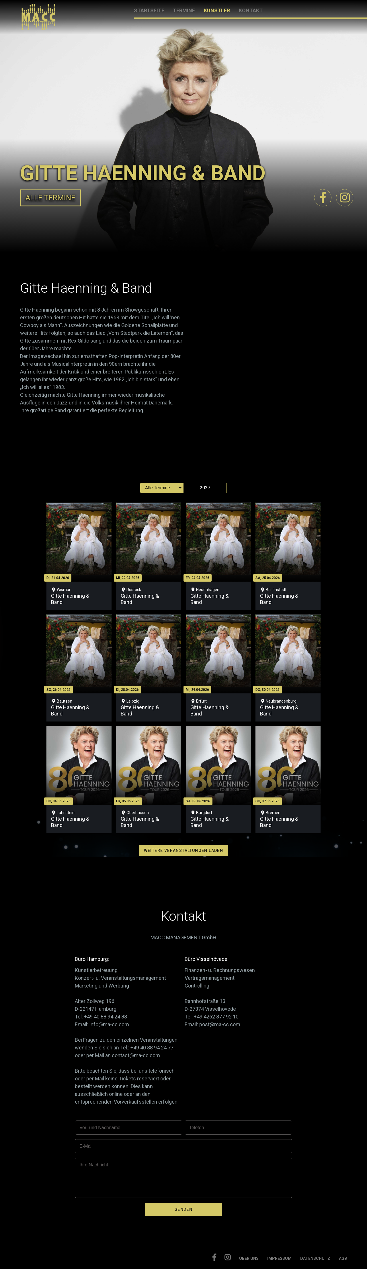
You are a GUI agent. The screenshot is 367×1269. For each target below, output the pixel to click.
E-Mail (85, 1146)
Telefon (196, 1127)
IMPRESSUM (279, 1258)
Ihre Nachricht (93, 1164)
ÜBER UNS (249, 1258)
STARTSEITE (149, 10)
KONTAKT (251, 10)
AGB (343, 1258)
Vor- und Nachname (99, 1127)
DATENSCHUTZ (315, 1258)
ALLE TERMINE (50, 197)
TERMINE (184, 10)
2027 (205, 487)
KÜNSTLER (217, 10)
